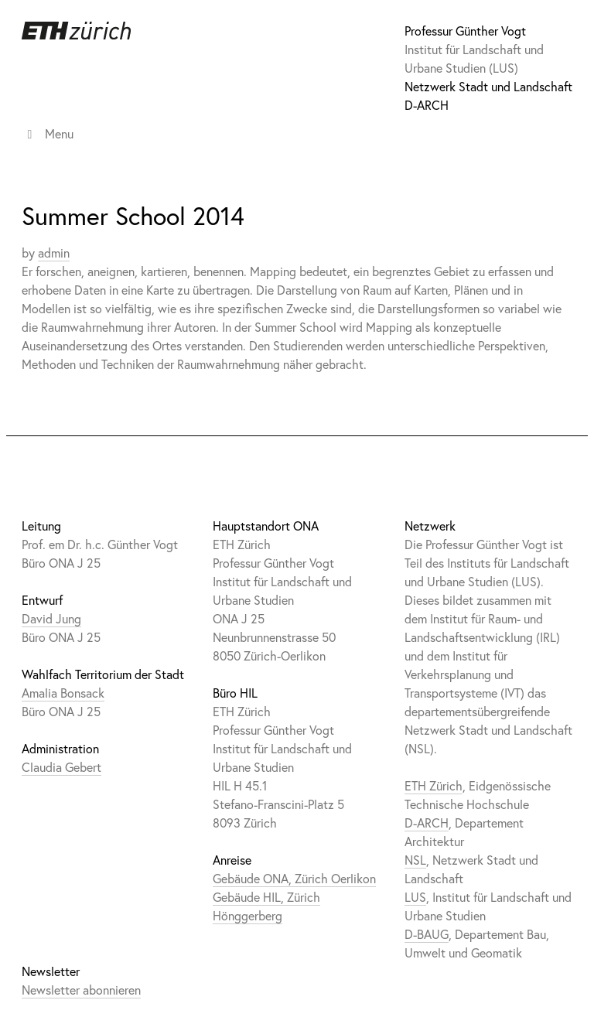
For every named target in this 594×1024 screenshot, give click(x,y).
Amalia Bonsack (63, 692)
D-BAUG (427, 934)
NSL (415, 860)
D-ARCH (427, 105)
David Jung (51, 618)
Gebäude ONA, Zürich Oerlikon (294, 878)
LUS (415, 897)
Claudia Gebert (61, 767)
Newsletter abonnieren (81, 989)
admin (54, 252)
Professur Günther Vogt (465, 30)
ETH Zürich (434, 785)
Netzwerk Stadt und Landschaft (488, 86)
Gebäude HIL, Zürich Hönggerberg (266, 906)
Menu (47, 133)
